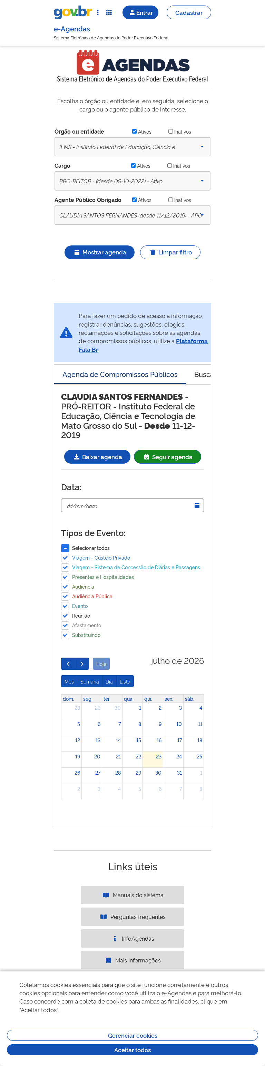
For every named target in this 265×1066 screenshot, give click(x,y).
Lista (125, 681)
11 (200, 723)
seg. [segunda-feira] (87, 698)
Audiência (83, 586)
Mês (69, 681)
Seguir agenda (168, 457)
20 (97, 756)
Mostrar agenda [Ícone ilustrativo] (99, 252)
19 (77, 756)
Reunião (81, 615)
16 (159, 740)
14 (118, 740)
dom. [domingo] (68, 698)
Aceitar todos (132, 1050)
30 (118, 707)
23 (158, 756)
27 (97, 772)
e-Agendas (72, 28)
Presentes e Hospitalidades (103, 576)
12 (77, 740)
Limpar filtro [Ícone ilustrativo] (170, 252)
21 (118, 756)
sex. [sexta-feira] (169, 698)
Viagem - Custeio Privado (101, 557)
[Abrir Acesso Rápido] (97, 12)
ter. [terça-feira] (107, 698)
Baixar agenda (97, 457)
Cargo (62, 165)
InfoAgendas (132, 938)
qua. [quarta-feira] (129, 698)
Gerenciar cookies (132, 1035)
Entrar (140, 12)
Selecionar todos (91, 547)
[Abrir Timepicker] (197, 505)
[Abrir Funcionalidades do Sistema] (108, 12)
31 (179, 772)
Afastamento (86, 625)
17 (179, 740)
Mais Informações (132, 960)
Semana (89, 681)
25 (199, 756)
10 (179, 723)
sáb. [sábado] (189, 698)
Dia (109, 681)
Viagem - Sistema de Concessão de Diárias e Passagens (136, 567)
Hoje (101, 663)
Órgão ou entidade (79, 131)
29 (97, 707)
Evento (80, 605)
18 (199, 740)
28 (77, 707)
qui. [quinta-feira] (148, 698)
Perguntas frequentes (132, 916)
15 (138, 740)
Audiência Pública (92, 596)
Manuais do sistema (133, 895)
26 (77, 772)
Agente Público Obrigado (88, 199)
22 (138, 756)
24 (179, 756)
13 (98, 740)
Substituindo (86, 634)
